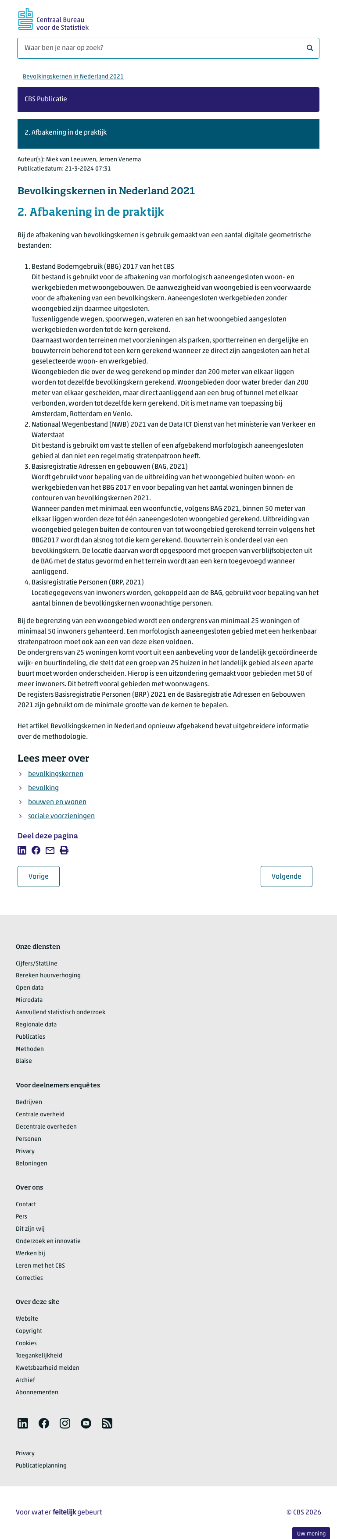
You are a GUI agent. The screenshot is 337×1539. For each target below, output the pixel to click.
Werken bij (30, 1254)
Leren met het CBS (40, 1266)
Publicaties (30, 1037)
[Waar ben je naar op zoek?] (168, 48)
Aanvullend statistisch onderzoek (60, 1012)
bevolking (43, 788)
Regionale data (36, 1025)
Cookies (26, 1344)
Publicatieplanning (41, 1466)
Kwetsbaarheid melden (47, 1368)
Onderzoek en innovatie (48, 1241)
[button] (168, 134)
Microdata (29, 1000)
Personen (28, 1139)
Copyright (29, 1331)
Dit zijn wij (30, 1229)
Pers (21, 1217)
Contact (26, 1205)
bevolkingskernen (55, 774)
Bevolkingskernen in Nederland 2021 (73, 77)
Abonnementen (37, 1393)
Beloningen (31, 1164)
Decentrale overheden (46, 1127)
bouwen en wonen (57, 802)
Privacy (25, 1151)
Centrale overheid (40, 1115)
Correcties (29, 1278)
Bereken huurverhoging (48, 976)
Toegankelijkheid (39, 1356)
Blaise (24, 1061)
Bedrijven (29, 1102)
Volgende (292, 876)
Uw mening (311, 1534)
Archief (25, 1380)
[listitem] (22, 850)
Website (27, 1319)
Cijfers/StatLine (36, 964)
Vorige (44, 876)
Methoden (30, 1049)
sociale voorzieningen (61, 816)
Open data (29, 988)
